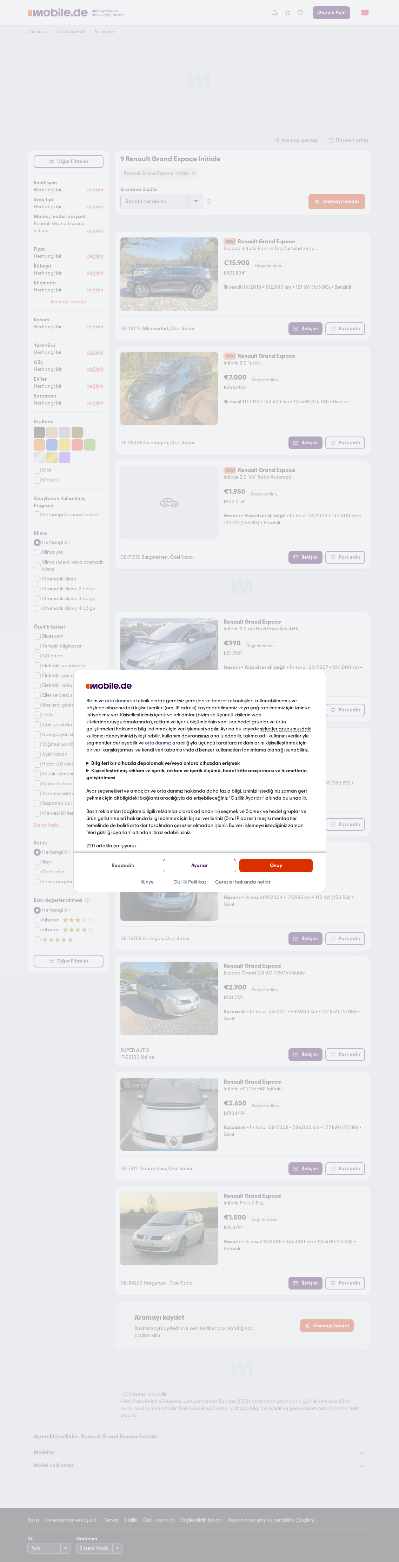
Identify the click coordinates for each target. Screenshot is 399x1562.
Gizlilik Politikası (190, 882)
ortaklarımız (158, 743)
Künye (147, 882)
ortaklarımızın (120, 701)
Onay (276, 865)
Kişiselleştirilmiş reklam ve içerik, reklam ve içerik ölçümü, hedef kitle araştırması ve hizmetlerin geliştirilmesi (196, 774)
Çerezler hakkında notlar (243, 882)
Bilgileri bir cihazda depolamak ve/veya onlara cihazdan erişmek (165, 763)
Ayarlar (199, 865)
